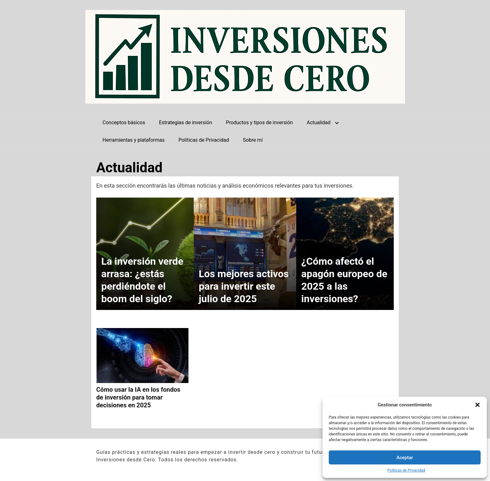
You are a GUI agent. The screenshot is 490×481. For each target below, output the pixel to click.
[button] (477, 405)
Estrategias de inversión (185, 122)
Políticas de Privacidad (406, 470)
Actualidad (318, 122)
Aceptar (405, 457)
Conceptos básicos (123, 122)
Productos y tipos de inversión (259, 122)
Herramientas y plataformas (133, 140)
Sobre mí (252, 140)
